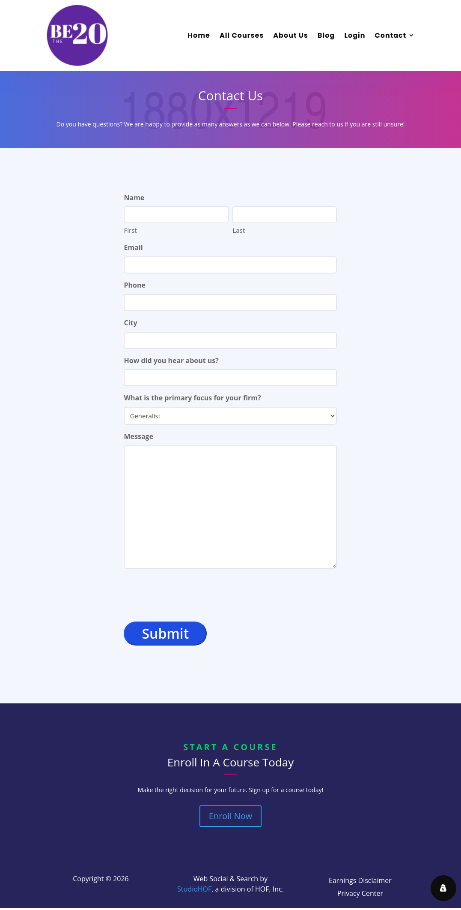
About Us (290, 35)
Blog (326, 35)
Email (133, 247)
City (130, 322)
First (130, 230)
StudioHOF (194, 889)
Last (238, 230)
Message (138, 436)
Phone (134, 285)
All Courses (242, 35)
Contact (391, 35)
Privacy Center (360, 894)
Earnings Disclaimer (360, 881)
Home (198, 35)
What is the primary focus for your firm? (192, 397)
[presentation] (189, 595)
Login (354, 35)
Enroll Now (230, 816)
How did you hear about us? (171, 360)
